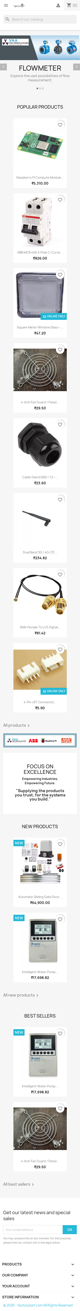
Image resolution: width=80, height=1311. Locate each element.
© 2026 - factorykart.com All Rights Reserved (38, 1305)
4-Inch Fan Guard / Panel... (40, 402)
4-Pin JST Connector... (40, 702)
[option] (40, 63)
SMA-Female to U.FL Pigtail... (40, 627)
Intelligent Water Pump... (40, 972)
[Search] (40, 19)
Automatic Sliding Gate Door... (40, 897)
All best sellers (19, 1184)
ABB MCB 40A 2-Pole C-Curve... (40, 252)
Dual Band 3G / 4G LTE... (40, 552)
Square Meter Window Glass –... (40, 327)
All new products (21, 995)
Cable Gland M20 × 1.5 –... (40, 477)
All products (17, 725)
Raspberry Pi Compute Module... (40, 177)
